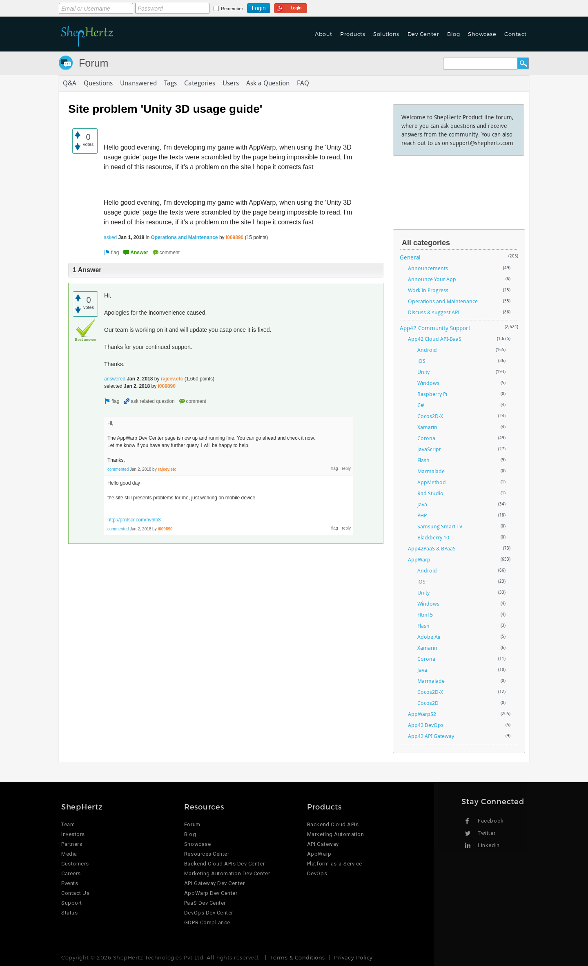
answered (114, 379)
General (410, 257)
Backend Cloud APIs (333, 824)
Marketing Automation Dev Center (227, 873)
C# (420, 405)
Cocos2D (428, 703)
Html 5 (425, 614)
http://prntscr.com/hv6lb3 (134, 520)
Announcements (428, 268)
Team (68, 824)
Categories (199, 83)
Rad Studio (430, 493)
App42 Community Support (435, 328)
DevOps (317, 873)
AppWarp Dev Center (210, 893)
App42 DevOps (425, 725)
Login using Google (290, 7)
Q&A (69, 83)
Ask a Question (268, 83)
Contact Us (75, 893)
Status (69, 913)
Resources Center (206, 854)
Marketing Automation (335, 834)
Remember (232, 8)
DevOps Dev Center (208, 913)
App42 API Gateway (431, 736)
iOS (421, 360)
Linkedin (488, 845)
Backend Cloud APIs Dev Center (224, 864)
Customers (75, 864)
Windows (428, 383)
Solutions (386, 34)
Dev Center (423, 34)
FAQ (303, 83)
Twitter (486, 833)
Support (71, 903)
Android (427, 349)
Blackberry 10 (433, 537)
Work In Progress (428, 290)
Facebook (490, 821)
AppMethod (431, 482)
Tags (170, 83)
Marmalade (431, 471)
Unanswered (138, 83)
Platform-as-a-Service (334, 864)
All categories (426, 243)
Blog (453, 34)
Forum (93, 63)
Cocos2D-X (430, 416)
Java (422, 504)
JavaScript (429, 449)
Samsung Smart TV (439, 526)
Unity (423, 372)
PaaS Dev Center (205, 903)
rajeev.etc (172, 379)
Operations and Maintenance (184, 237)
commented (118, 469)
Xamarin (427, 427)
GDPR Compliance (207, 922)
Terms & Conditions (297, 957)
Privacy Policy (353, 957)
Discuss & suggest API (433, 312)
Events (69, 883)
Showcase (482, 34)
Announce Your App (432, 279)
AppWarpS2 (422, 714)
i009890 (234, 237)
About (323, 34)
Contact (515, 34)
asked (110, 237)
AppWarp (419, 559)
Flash (423, 460)
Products (352, 34)
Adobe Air (429, 636)
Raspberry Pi (432, 394)
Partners (71, 844)
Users (231, 83)
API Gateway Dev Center (214, 883)
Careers (71, 873)
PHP (422, 515)
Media (69, 854)
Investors (73, 834)
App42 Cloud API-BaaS (434, 338)
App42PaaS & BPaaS (432, 548)
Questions (98, 83)
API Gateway (323, 844)
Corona (426, 438)
